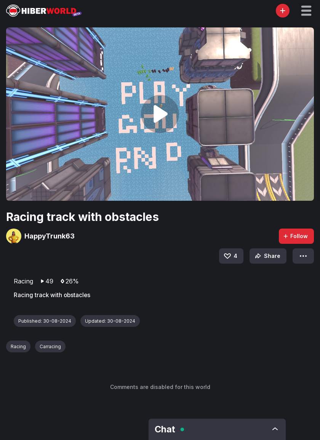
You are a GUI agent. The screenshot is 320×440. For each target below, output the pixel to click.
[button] (306, 10)
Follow (295, 236)
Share (266, 256)
